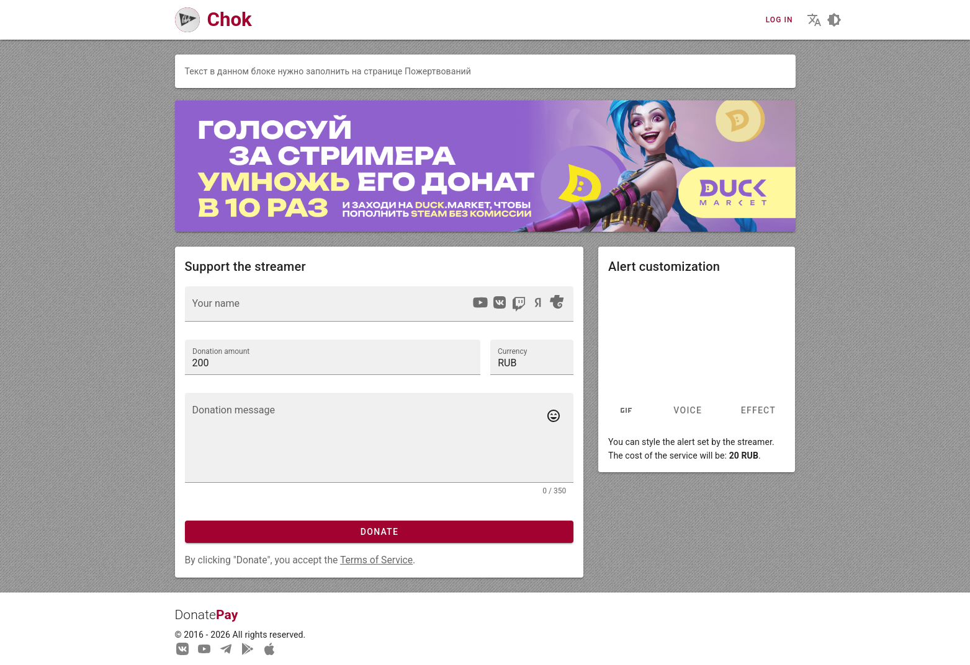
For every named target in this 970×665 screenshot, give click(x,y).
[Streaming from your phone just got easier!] (247, 648)
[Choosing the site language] (814, 20)
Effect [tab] (758, 411)
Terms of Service (376, 560)
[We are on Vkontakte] (182, 648)
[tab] (626, 411)
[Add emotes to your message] (553, 415)
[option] (480, 302)
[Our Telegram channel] (225, 648)
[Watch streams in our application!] (269, 648)
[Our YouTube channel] (204, 648)
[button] (531, 357)
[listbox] (518, 304)
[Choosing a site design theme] (834, 20)
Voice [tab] (687, 411)
